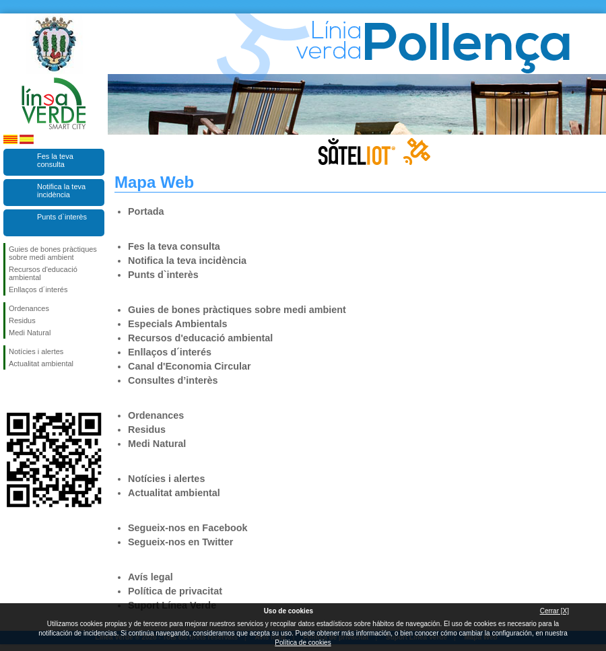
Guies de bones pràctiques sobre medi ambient (53, 253)
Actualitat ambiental (41, 363)
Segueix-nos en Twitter (34, 391)
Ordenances (29, 308)
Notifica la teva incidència (61, 190)
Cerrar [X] (554, 611)
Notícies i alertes (36, 351)
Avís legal (150, 577)
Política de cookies (303, 642)
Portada (146, 211)
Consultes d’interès (173, 380)
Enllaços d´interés (38, 289)
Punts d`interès (62, 217)
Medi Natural (29, 333)
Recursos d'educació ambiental (43, 273)
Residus (22, 320)
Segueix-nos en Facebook (11, 391)
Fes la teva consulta (55, 160)
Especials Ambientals (177, 323)
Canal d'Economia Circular (189, 366)
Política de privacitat (175, 591)
